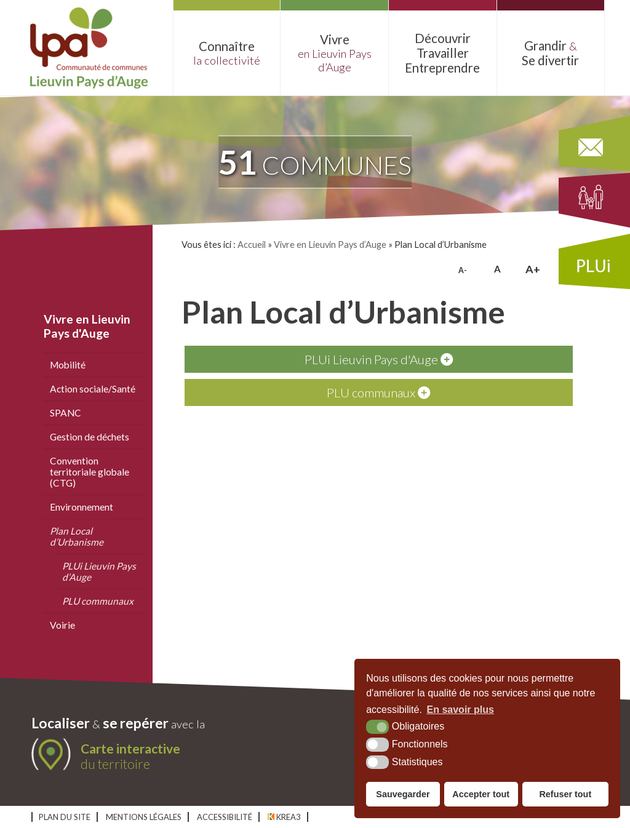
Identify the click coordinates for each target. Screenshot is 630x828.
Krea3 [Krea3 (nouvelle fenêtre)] (284, 817)
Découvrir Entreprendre (442, 53)
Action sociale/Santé (92, 388)
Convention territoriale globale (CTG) (89, 471)
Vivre (334, 53)
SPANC (65, 412)
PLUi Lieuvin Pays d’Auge (99, 571)
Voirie (62, 625)
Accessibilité (224, 817)
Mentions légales (143, 817)
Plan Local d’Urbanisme (76, 536)
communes (315, 161)
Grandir (551, 53)
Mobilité (68, 364)
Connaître (227, 53)
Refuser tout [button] (565, 794)
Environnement (81, 506)
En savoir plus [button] (460, 709)
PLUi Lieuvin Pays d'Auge (379, 359)
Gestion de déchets (89, 436)
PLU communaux (98, 601)
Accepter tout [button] (480, 794)
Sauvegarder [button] (402, 794)
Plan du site (64, 817)
